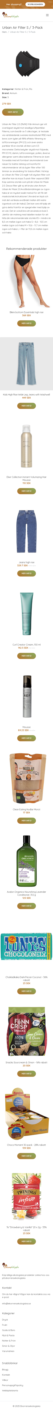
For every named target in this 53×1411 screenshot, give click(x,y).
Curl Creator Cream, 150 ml (27, 644)
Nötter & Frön (21, 89)
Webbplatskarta (10, 1390)
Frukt (4, 1325)
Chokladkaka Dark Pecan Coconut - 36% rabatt (26, 979)
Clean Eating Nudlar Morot (26, 809)
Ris (30, 89)
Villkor (5, 1380)
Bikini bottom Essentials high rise (26, 312)
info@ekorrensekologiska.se (16, 1303)
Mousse (27, 727)
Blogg (5, 1369)
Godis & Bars (8, 1330)
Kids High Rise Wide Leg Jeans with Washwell (26, 394)
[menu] (47, 15)
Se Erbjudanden (35, 4)
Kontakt (6, 1374)
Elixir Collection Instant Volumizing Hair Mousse (26, 478)
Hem (4, 32)
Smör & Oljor (8, 1346)
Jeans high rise (26, 562)
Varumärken (8, 1351)
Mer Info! (13, 112)
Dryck (5, 1319)
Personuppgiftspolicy (12, 1385)
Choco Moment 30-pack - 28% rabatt (26, 1145)
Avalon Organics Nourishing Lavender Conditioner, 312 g (26, 893)
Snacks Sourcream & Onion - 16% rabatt (26, 1062)
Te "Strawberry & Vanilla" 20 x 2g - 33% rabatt (27, 1229)
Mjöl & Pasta (8, 1335)
